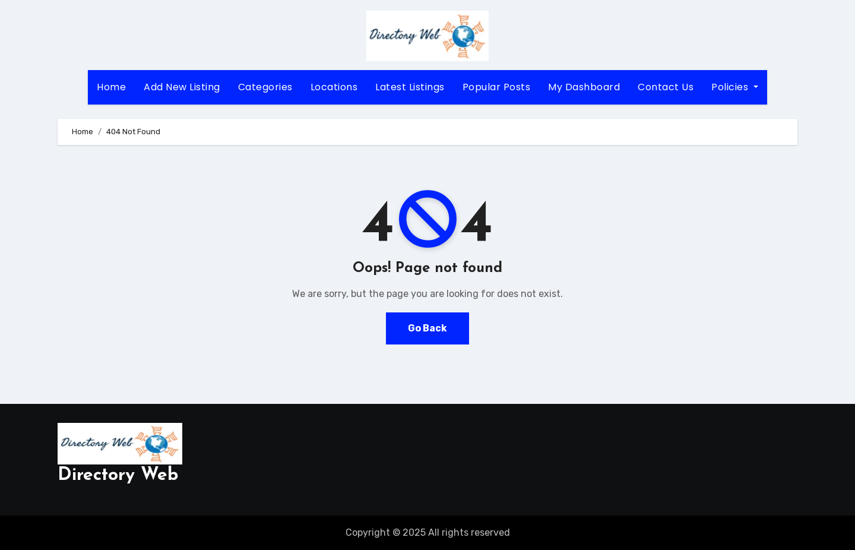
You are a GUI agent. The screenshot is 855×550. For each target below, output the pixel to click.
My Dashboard (584, 87)
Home (111, 87)
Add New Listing (182, 87)
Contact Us (666, 87)
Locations (334, 87)
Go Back (427, 328)
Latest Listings (410, 87)
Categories (265, 87)
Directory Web (118, 475)
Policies (734, 87)
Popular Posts (497, 87)
